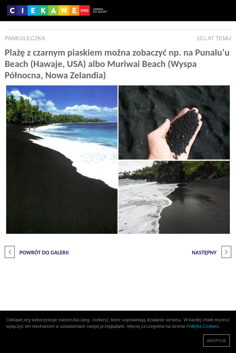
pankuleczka (25, 38)
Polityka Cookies (203, 326)
